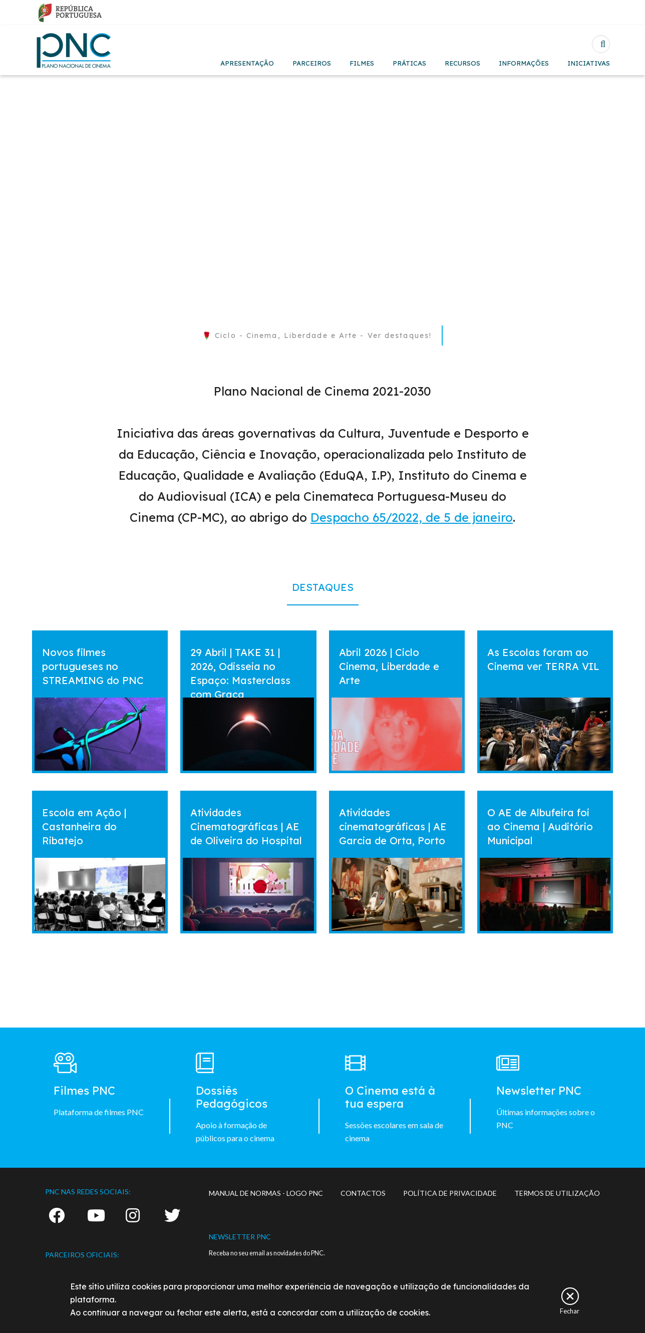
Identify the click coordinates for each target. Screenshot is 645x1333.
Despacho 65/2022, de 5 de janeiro (411, 517)
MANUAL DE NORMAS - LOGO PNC (266, 1193)
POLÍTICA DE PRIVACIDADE (450, 1193)
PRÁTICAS (409, 63)
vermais (51, 639)
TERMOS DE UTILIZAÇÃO (557, 1193)
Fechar (569, 1310)
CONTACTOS (363, 1193)
